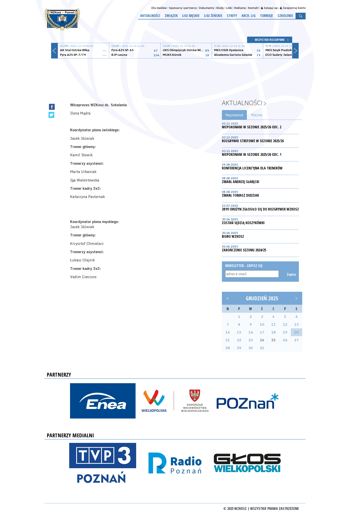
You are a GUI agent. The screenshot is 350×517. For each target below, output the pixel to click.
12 (285, 324)
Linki (229, 8)
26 (285, 340)
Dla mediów (159, 8)
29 (239, 347)
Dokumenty (206, 8)
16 (250, 332)
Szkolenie (285, 15)
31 (262, 347)
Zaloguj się (269, 8)
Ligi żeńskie (213, 15)
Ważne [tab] (256, 115)
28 (227, 347)
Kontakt (253, 8)
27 (296, 340)
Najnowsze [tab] (234, 115)
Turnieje (266, 15)
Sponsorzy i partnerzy (183, 8)
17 (262, 332)
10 (262, 324)
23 (250, 340)
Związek (171, 15)
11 (273, 324)
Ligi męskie (191, 15)
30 (250, 347)
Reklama (240, 8)
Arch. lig (249, 15)
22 (239, 340)
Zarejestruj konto (293, 8)
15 (239, 332)
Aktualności (150, 15)
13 (296, 324)
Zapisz (291, 274)
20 (296, 332)
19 (285, 332)
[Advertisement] (175, 75)
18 (273, 332)
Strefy (232, 15)
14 (227, 332)
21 (227, 340)
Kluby (220, 8)
